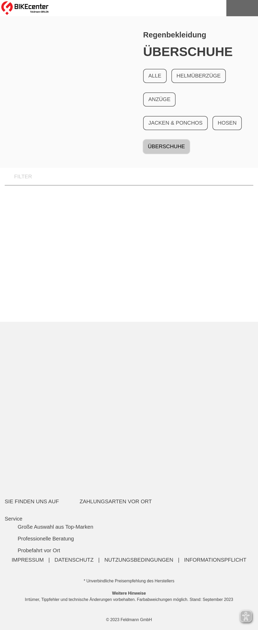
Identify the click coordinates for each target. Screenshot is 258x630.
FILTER (18, 176)
